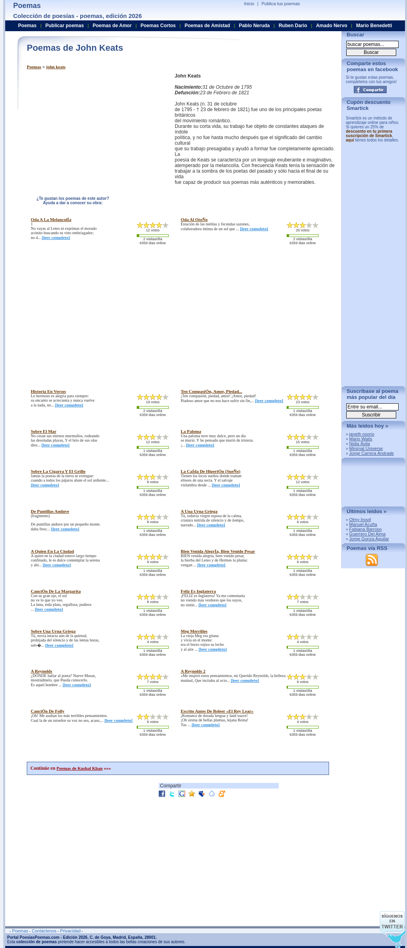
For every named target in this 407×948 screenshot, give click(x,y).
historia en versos (48, 391)
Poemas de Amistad (207, 25)
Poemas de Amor (112, 25)
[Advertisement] (94, 129)
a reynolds (41, 671)
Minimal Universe (366, 448)
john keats (56, 66)
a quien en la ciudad (52, 551)
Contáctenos (44, 930)
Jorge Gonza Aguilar (369, 538)
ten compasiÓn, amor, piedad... (211, 391)
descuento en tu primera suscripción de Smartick (369, 133)
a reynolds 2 (193, 671)
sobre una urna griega (53, 631)
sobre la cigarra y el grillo (58, 471)
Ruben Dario (293, 25)
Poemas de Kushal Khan (79, 768)
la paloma (191, 431)
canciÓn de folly (47, 711)
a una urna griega (199, 511)
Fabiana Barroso (365, 529)
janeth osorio (361, 434)
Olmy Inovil (360, 519)
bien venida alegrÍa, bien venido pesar (218, 551)
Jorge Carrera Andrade (371, 453)
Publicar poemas (65, 25)
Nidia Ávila (359, 443)
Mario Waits (360, 438)
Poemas (34, 66)
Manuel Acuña (363, 524)
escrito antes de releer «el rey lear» (217, 711)
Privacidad (70, 930)
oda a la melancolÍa (51, 219)
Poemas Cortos (158, 25)
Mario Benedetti (374, 25)
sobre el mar (43, 431)
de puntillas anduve (50, 511)
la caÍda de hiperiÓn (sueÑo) (210, 471)
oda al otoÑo (194, 219)
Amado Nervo (331, 25)
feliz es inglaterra (198, 591)
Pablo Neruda (254, 25)
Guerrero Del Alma (367, 534)
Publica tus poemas (280, 3)
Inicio (249, 3)
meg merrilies (194, 631)
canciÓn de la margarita (56, 591)
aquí (350, 140)
